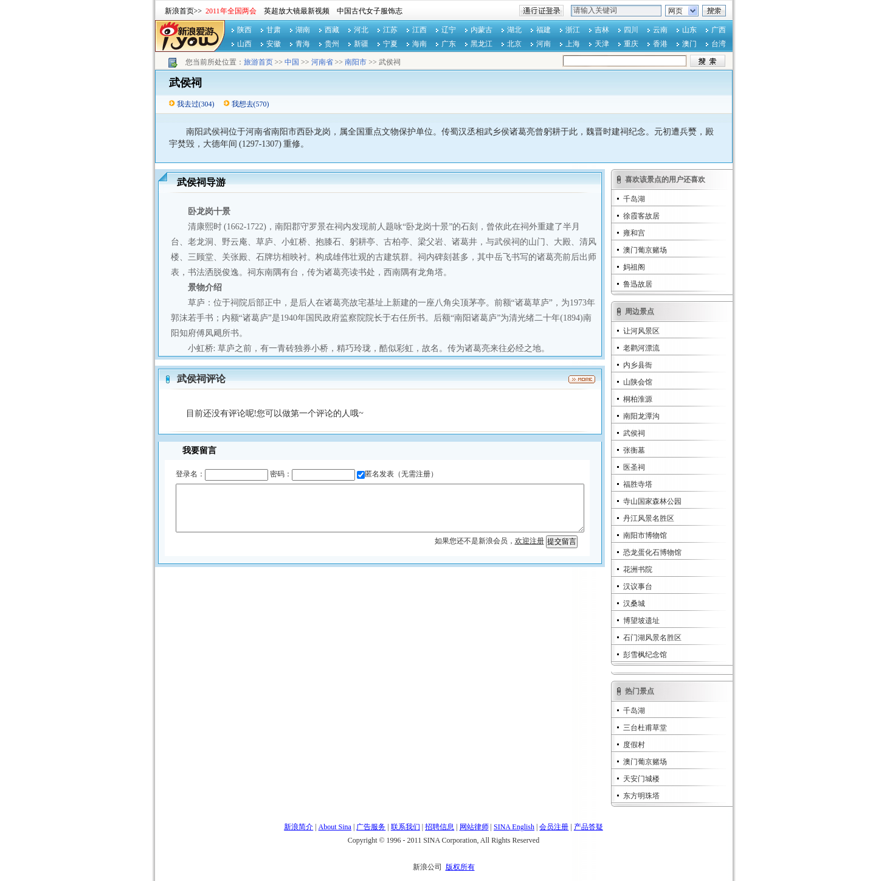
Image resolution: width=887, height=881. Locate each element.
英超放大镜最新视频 (297, 11)
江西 (419, 30)
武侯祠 (634, 433)
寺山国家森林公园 (652, 501)
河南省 (322, 62)
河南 (543, 44)
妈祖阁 (634, 267)
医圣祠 (634, 467)
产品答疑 (588, 827)
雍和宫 (634, 233)
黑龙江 (481, 44)
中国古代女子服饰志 (369, 11)
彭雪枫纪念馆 (645, 654)
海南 (419, 44)
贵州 (332, 44)
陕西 (244, 30)
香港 (660, 44)
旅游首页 (258, 62)
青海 (302, 44)
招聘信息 (439, 827)
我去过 (188, 104)
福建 (543, 30)
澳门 (689, 44)
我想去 (243, 104)
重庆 (631, 44)
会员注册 (553, 827)
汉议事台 (637, 586)
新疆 (361, 44)
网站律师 (474, 827)
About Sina (335, 827)
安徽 (273, 44)
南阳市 (356, 62)
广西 (718, 30)
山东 (689, 30)
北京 (514, 44)
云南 (660, 30)
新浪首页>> (183, 11)
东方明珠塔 (641, 796)
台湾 (718, 44)
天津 (602, 44)
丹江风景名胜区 (648, 518)
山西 (244, 44)
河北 (361, 30)
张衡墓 (634, 450)
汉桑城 (634, 603)
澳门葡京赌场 (645, 250)
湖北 (514, 30)
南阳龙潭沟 (641, 416)
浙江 (572, 30)
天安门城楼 (641, 779)
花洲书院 (637, 569)
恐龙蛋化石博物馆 (652, 552)
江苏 (390, 30)
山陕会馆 (637, 382)
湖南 (302, 30)
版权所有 (460, 867)
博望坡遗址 (641, 620)
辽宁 (448, 30)
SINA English (514, 827)
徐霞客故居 (641, 216)
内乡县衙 (637, 365)
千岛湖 (634, 199)
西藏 (332, 30)
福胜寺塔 (637, 484)
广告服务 (370, 827)
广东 (448, 44)
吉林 (602, 30)
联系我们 (405, 827)
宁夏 (390, 44)
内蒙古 (481, 30)
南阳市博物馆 (645, 535)
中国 (292, 62)
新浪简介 (298, 827)
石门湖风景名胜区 (652, 637)
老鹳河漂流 (641, 348)
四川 (631, 30)
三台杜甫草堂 (645, 727)
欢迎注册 (529, 541)
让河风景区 (641, 331)
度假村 (634, 744)
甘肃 (273, 30)
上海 (572, 44)
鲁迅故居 (637, 284)
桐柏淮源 (637, 399)
